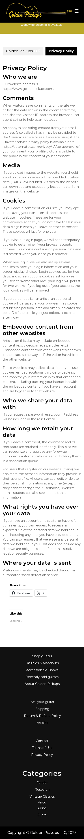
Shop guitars (42, 656)
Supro (42, 815)
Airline (42, 808)
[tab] (76, 11)
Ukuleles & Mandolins (42, 663)
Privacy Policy (42, 755)
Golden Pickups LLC (23, 51)
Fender (42, 783)
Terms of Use (42, 748)
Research (42, 790)
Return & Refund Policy (42, 716)
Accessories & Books (42, 670)
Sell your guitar (42, 702)
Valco (42, 802)
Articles (42, 723)
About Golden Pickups (42, 684)
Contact (42, 741)
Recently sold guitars (42, 677)
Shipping (42, 709)
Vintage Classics (42, 797)
